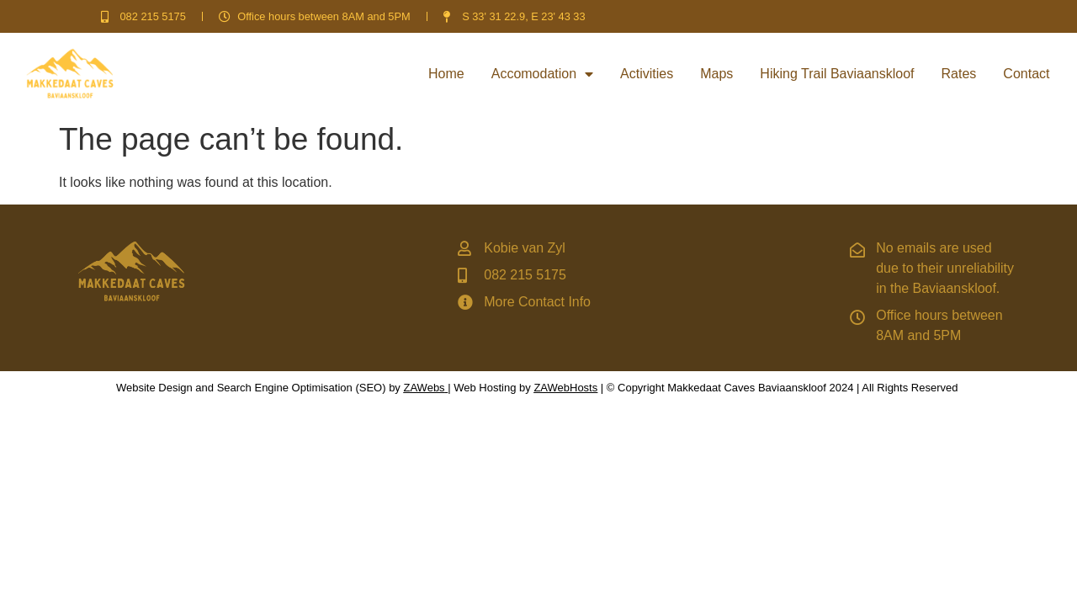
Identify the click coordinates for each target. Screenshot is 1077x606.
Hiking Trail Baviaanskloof (837, 73)
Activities (646, 73)
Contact (1026, 73)
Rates (959, 73)
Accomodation (542, 74)
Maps (716, 73)
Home (446, 73)
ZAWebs (423, 387)
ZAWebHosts (565, 387)
